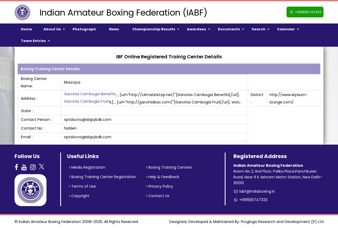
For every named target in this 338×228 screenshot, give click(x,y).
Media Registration (87, 167)
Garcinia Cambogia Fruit (86, 101)
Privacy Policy (159, 186)
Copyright (79, 195)
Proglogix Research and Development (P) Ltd (282, 221)
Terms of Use (82, 186)
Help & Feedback (162, 176)
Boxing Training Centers (169, 167)
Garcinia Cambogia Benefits (90, 94)
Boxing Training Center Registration (102, 176)
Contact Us (157, 195)
